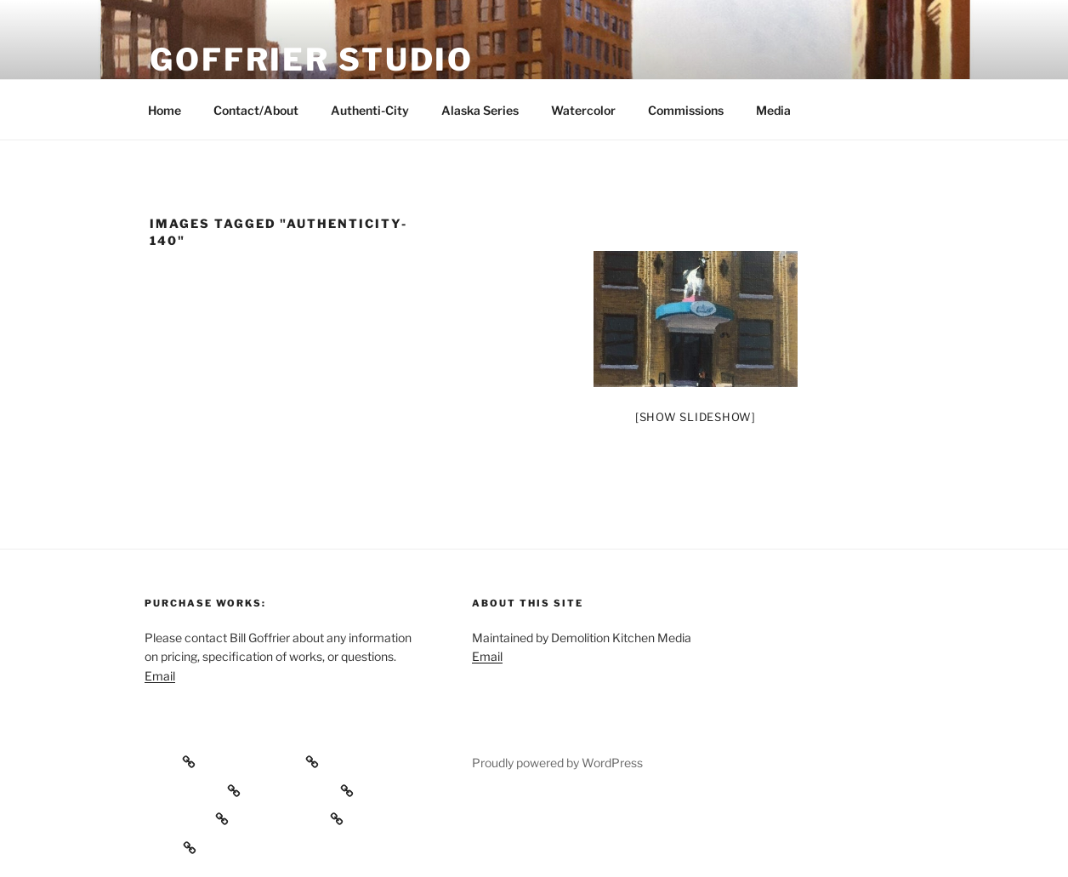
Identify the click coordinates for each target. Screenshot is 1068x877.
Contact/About (255, 110)
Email (160, 676)
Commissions (686, 110)
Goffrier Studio (312, 59)
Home (164, 110)
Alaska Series (480, 110)
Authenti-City (370, 110)
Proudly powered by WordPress (557, 762)
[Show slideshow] (695, 417)
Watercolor (583, 110)
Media (773, 110)
